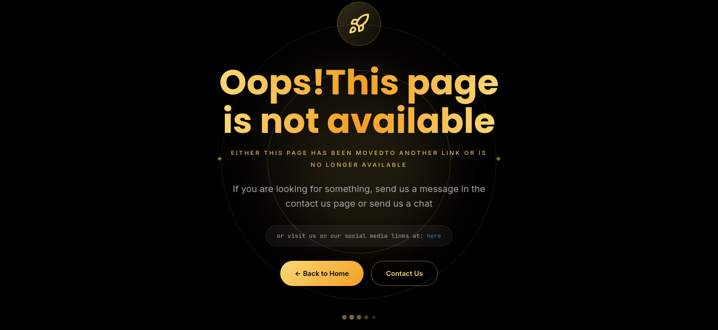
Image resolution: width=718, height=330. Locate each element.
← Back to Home (322, 273)
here (434, 236)
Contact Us (404, 273)
